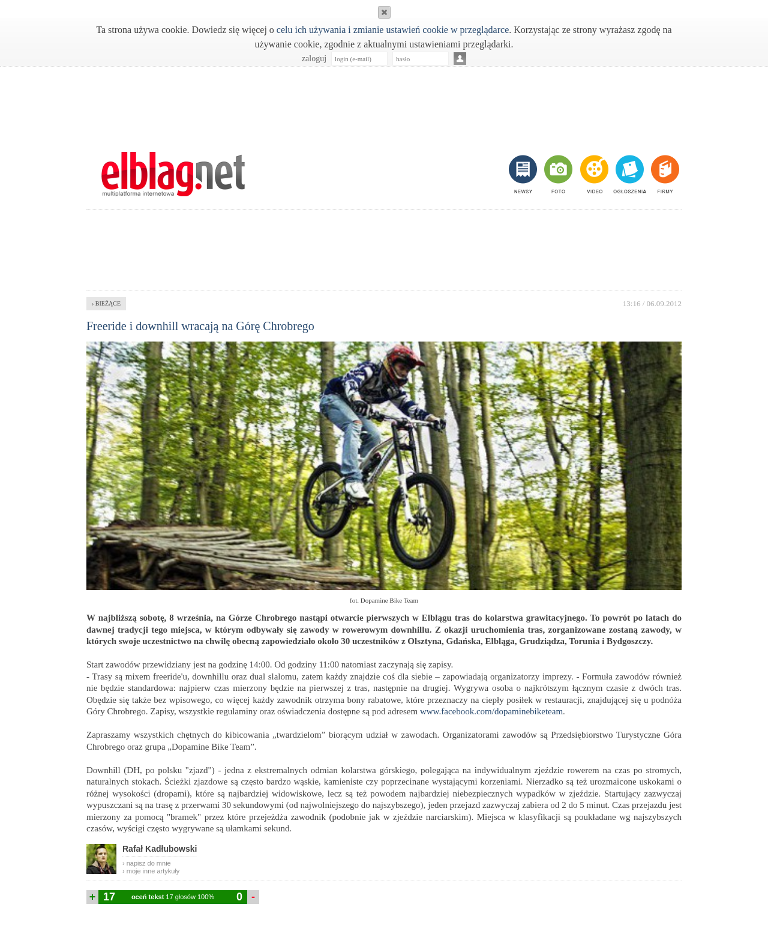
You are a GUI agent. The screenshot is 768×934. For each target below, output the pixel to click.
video (593, 174)
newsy (524, 174)
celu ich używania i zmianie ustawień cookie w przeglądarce (393, 30)
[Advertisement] (384, 103)
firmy (664, 174)
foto (557, 174)
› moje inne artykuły (150, 871)
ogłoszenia (628, 174)
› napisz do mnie (146, 863)
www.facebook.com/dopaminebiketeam (491, 711)
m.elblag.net (172, 174)
